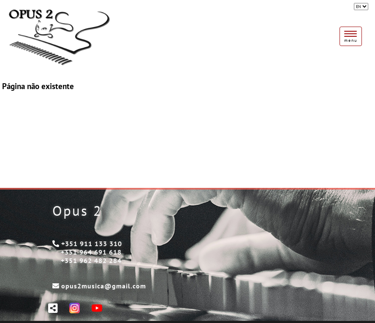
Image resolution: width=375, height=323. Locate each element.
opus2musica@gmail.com (103, 286)
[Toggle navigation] (351, 36)
